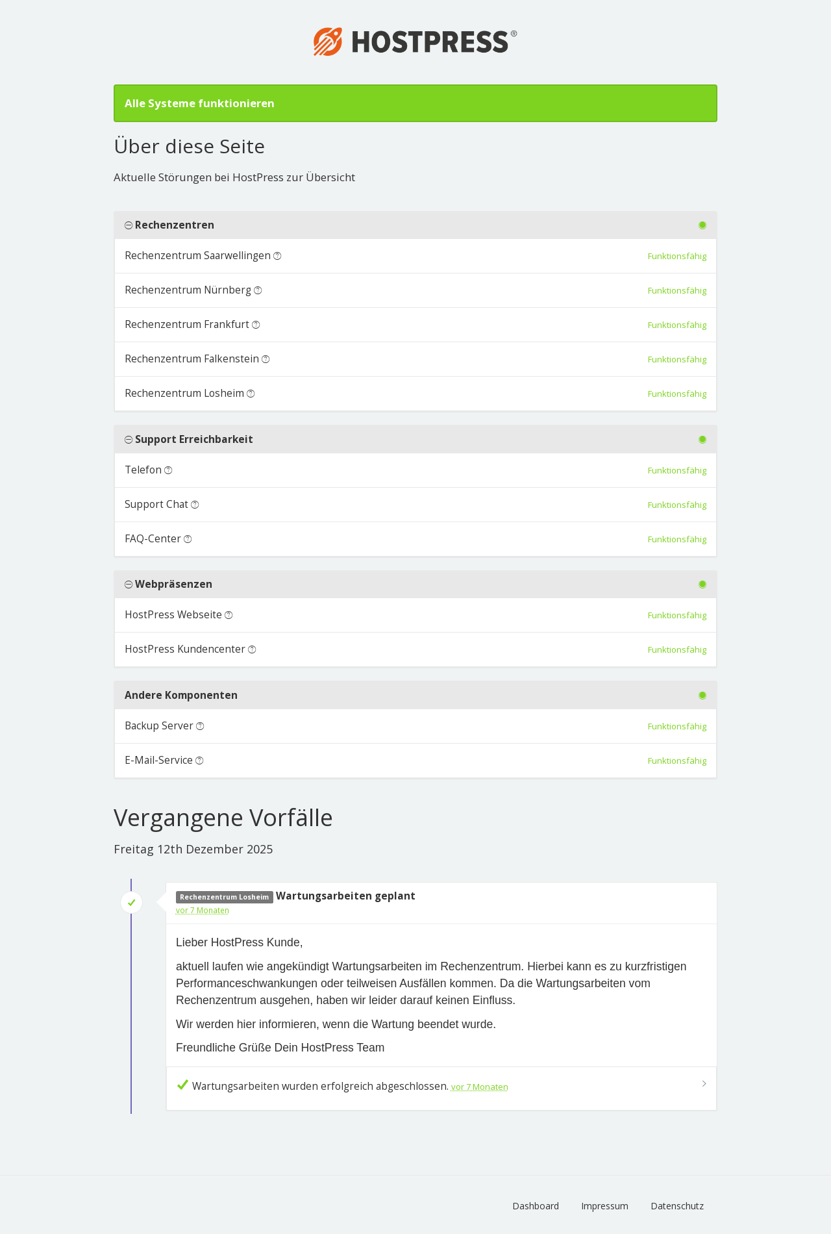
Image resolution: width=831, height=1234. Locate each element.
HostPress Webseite (173, 615)
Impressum (604, 1206)
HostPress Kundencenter (185, 649)
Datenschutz (677, 1206)
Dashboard (535, 1206)
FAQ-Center (153, 539)
